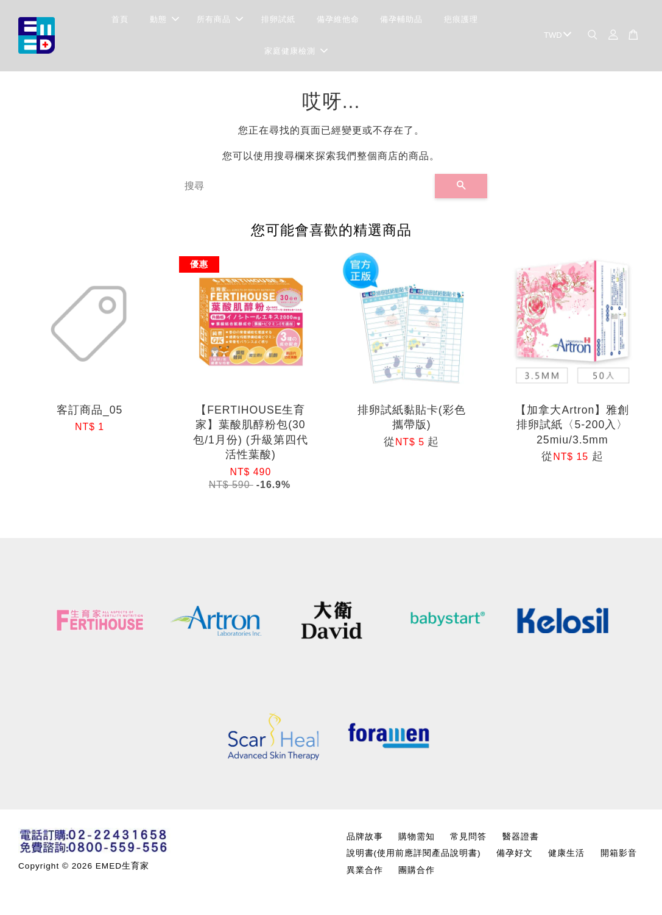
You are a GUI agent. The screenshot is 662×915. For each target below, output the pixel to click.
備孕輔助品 (401, 21)
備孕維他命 (338, 21)
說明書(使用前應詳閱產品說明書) (414, 858)
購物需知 (416, 841)
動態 (164, 21)
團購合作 (416, 874)
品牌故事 (365, 841)
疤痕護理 (461, 21)
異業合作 (365, 874)
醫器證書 (520, 841)
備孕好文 (514, 858)
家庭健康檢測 (296, 53)
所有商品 (220, 21)
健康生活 (566, 858)
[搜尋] (305, 190)
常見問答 (468, 841)
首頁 (120, 21)
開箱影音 (618, 858)
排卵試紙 (278, 21)
